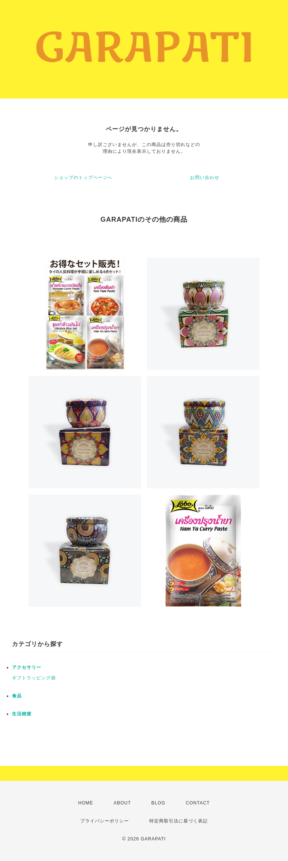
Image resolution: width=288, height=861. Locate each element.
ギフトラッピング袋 (34, 677)
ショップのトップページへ (83, 177)
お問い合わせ (204, 177)
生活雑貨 (22, 713)
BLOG (158, 803)
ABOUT (122, 803)
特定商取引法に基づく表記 (178, 821)
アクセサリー (26, 667)
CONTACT (198, 803)
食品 (17, 695)
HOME (85, 803)
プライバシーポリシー (104, 821)
